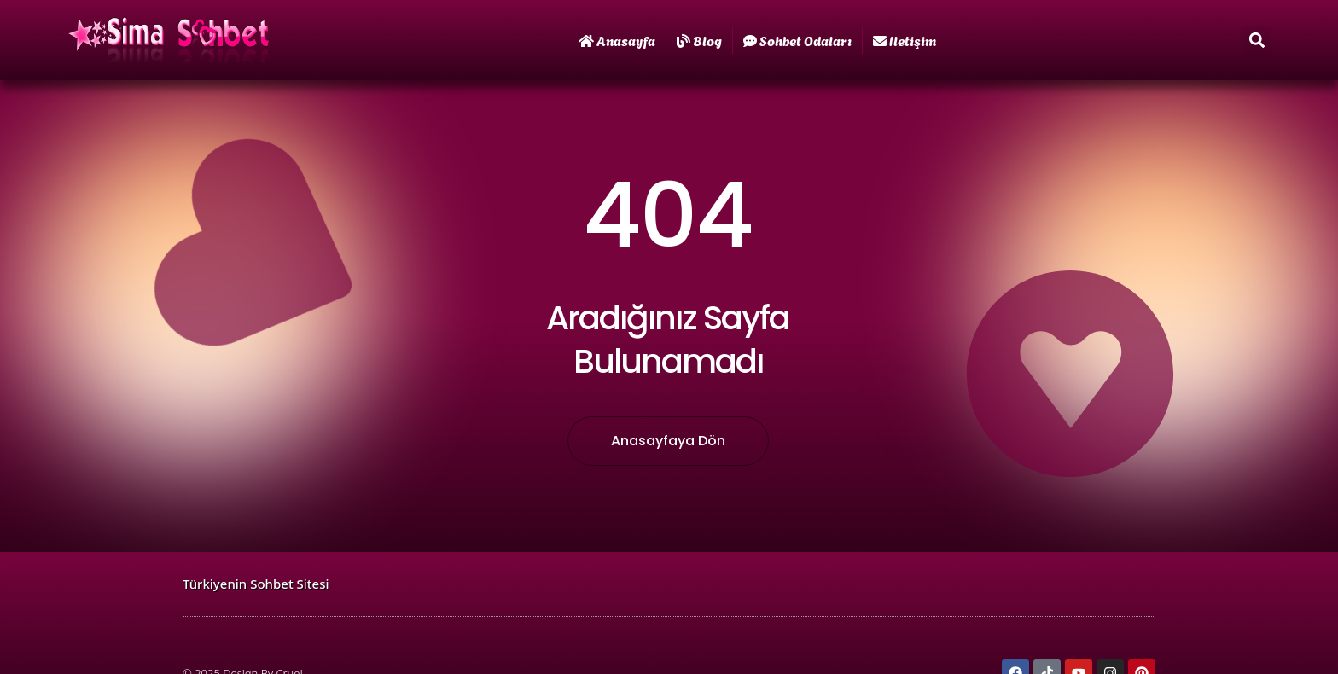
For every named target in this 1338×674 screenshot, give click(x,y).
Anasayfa (617, 39)
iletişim (904, 39)
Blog (699, 39)
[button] (1257, 40)
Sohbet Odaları (797, 39)
